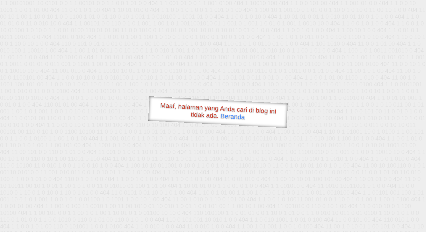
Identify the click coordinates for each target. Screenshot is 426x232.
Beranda (232, 116)
